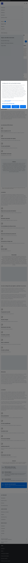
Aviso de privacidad (8, 100)
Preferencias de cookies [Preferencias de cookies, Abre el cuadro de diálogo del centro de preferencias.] (6, 107)
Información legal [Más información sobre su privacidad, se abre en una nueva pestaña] (11, 103)
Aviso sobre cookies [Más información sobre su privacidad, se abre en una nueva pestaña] (5, 103)
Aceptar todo (23, 106)
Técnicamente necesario (15, 107)
